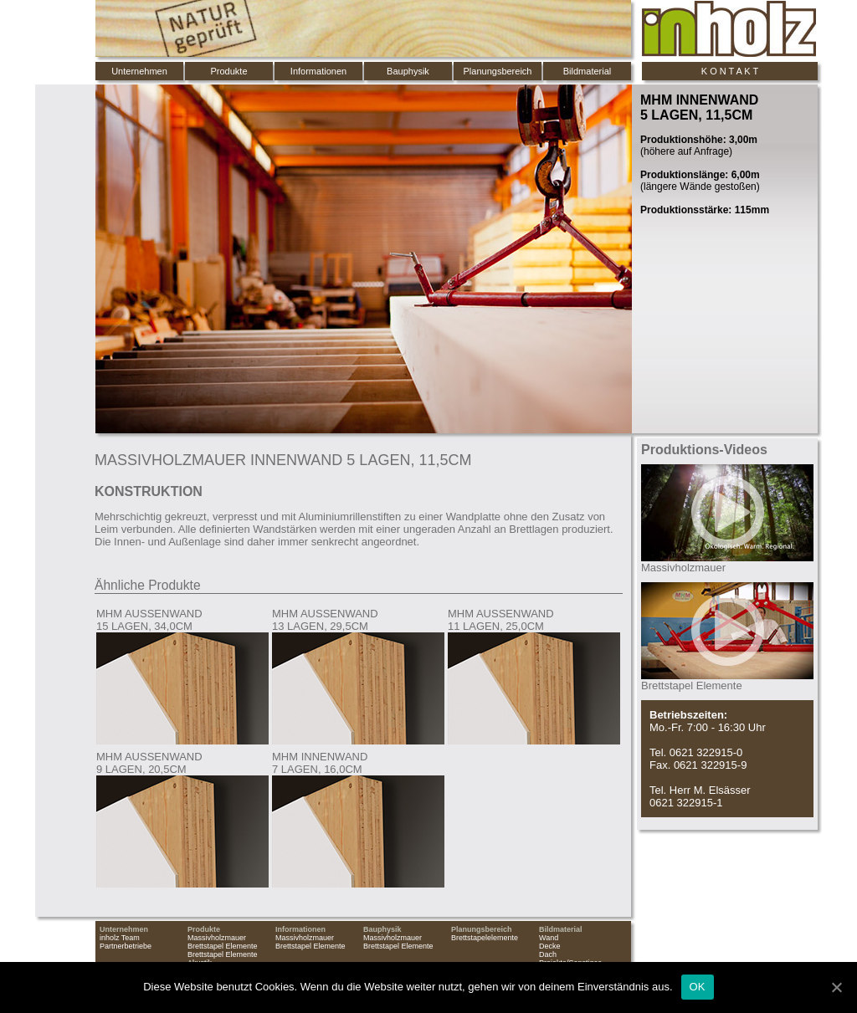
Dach (548, 954)
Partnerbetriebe (125, 946)
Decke (550, 946)
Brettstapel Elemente (222, 946)
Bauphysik (408, 71)
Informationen (318, 71)
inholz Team (120, 938)
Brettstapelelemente (484, 938)
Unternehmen (139, 71)
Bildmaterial (587, 71)
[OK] (836, 987)
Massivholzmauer (216, 938)
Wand (548, 938)
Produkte (228, 71)
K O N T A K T (729, 71)
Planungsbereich (498, 71)
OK (698, 986)
